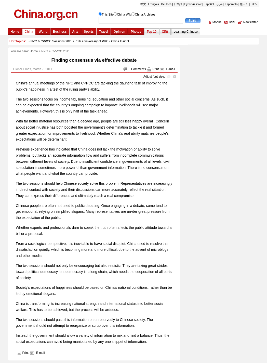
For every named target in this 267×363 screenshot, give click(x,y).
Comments (138, 69)
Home (34, 51)
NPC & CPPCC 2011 (55, 51)
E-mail (170, 69)
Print (155, 69)
